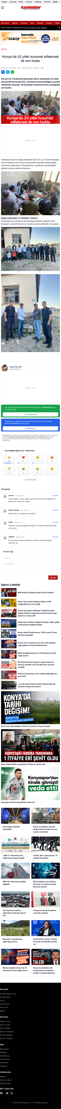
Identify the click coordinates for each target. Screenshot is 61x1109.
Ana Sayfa (5, 23)
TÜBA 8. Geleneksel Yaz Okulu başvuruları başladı (24, 28)
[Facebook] (1, 1093)
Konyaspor (4, 1049)
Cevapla (55, 495)
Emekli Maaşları (6, 1035)
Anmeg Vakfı (5, 997)
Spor (32, 23)
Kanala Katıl (30, 414)
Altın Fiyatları (5, 1028)
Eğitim (57, 23)
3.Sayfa (49, 23)
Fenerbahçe (5, 1059)
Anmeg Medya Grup (8, 994)
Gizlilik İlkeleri (5, 1083)
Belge (2, 1011)
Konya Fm (4, 1007)
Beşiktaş (3, 1052)
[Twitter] (7, 1093)
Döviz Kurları (5, 1025)
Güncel (15, 23)
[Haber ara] (59, 28)
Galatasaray (5, 1056)
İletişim (2, 1077)
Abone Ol (30, 428)
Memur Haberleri (7, 1032)
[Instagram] (11, 1093)
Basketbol (4, 1063)
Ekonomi (24, 23)
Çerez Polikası (6, 1080)
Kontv (2, 1001)
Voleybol (3, 1066)
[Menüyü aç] (2, 8)
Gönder (53, 577)
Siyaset (40, 23)
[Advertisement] (30, 140)
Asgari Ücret (5, 1021)
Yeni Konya (4, 1004)
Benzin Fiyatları (6, 1038)
